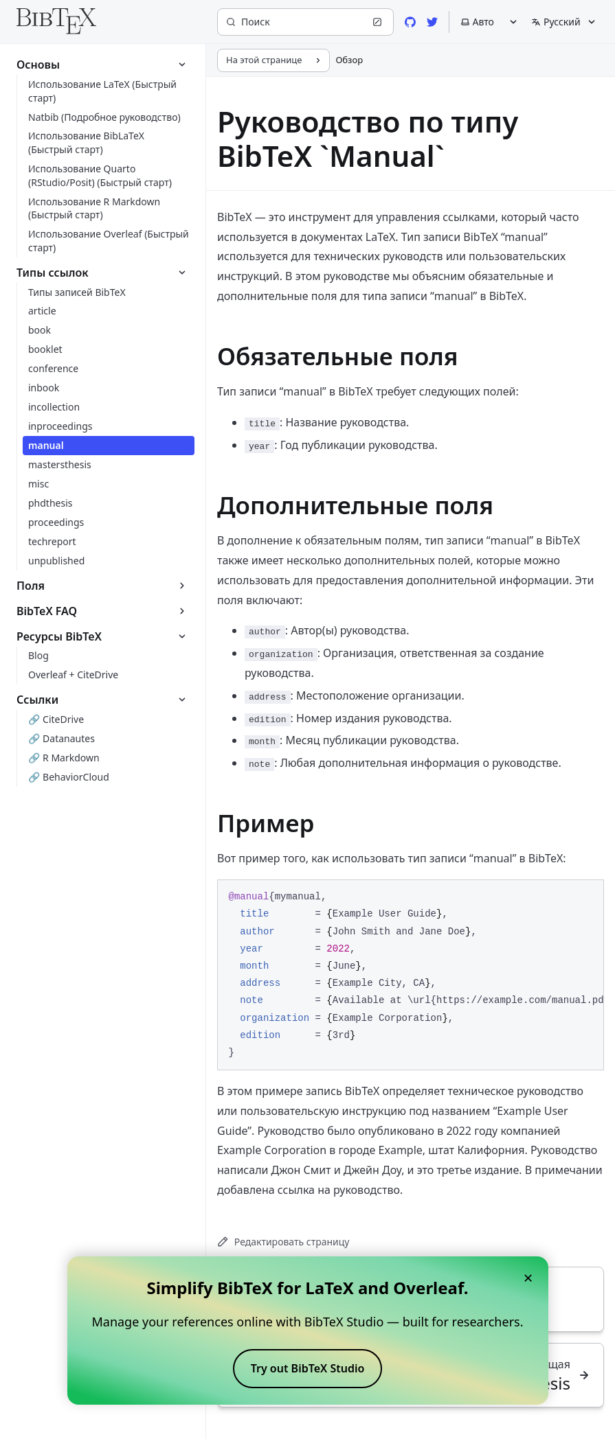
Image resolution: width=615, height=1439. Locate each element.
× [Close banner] (528, 1277)
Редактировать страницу (283, 1241)
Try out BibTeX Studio (308, 1368)
